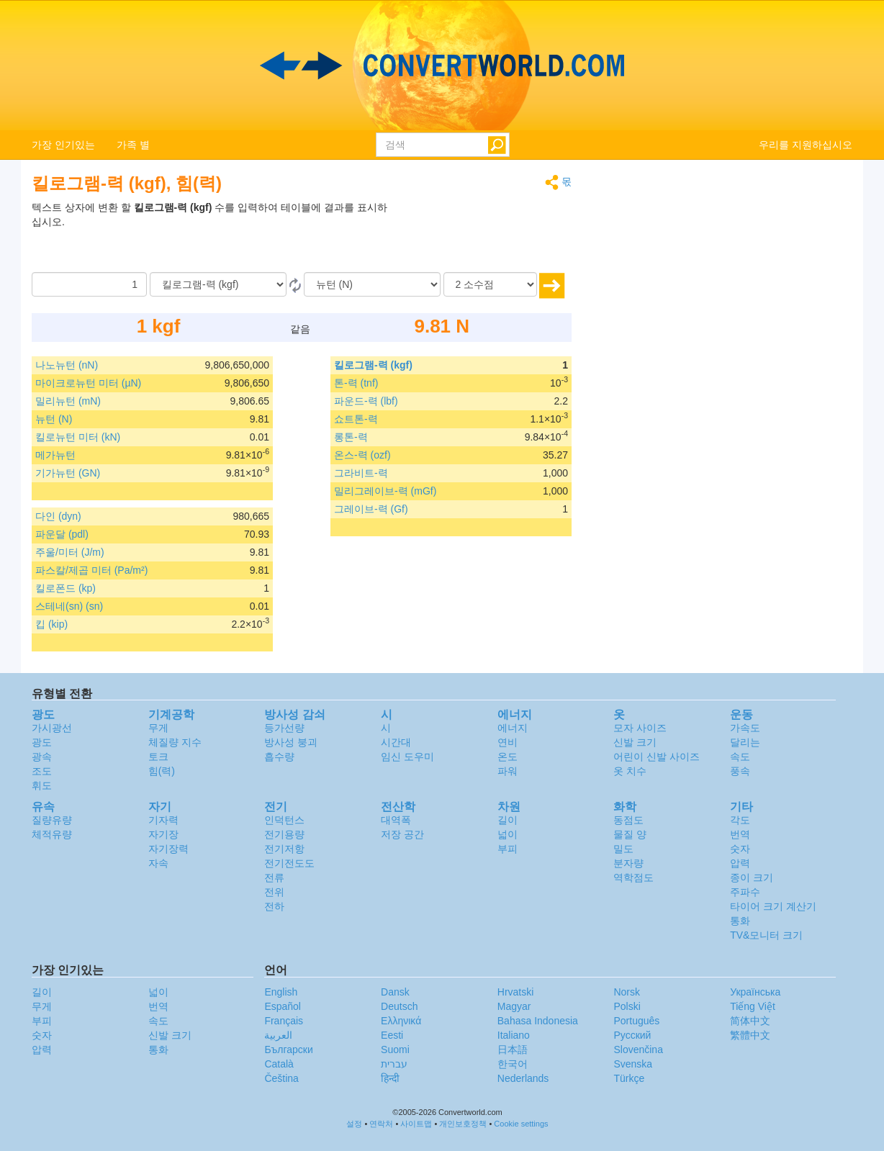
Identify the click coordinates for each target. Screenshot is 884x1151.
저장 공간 (402, 834)
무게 (158, 728)
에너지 (512, 728)
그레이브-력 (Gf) (371, 509)
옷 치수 (629, 771)
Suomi (395, 1049)
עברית (394, 1064)
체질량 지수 (175, 742)
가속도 (745, 728)
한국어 (512, 1064)
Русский (632, 1035)
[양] (89, 284)
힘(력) (161, 771)
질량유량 (52, 820)
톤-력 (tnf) (356, 383)
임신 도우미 (407, 756)
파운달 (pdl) (62, 534)
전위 (274, 892)
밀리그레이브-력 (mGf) (385, 491)
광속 (42, 756)
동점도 (628, 820)
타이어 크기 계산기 (773, 906)
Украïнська (755, 992)
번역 (740, 834)
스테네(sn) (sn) (69, 606)
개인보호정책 (463, 1123)
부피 (507, 848)
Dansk (395, 992)
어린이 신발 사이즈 (656, 756)
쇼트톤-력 (356, 419)
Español (282, 1006)
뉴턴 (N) (53, 419)
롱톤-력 (351, 437)
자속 (158, 863)
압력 (740, 863)
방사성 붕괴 (290, 742)
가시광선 (52, 728)
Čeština (281, 1078)
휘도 (42, 785)
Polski (626, 1006)
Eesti (392, 1035)
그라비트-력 (361, 473)
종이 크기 (751, 877)
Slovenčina (638, 1049)
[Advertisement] (482, 236)
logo (442, 65)
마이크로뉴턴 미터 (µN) (88, 383)
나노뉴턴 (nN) (66, 365)
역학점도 (633, 877)
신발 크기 (635, 742)
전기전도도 (289, 863)
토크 (158, 756)
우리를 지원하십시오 (805, 144)
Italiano (513, 1035)
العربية (278, 1035)
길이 (507, 820)
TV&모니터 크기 (766, 935)
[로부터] (218, 284)
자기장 (163, 834)
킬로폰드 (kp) (65, 588)
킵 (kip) (51, 624)
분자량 (628, 863)
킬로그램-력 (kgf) (373, 365)
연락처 (381, 1123)
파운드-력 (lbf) (366, 401)
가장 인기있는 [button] (63, 144)
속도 (740, 756)
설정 (354, 1123)
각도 (740, 820)
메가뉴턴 (55, 455)
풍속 (740, 771)
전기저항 (284, 848)
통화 (740, 920)
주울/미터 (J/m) (69, 552)
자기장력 (168, 848)
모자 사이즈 (640, 728)
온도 (507, 756)
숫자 (740, 848)
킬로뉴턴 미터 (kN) (77, 437)
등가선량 (284, 728)
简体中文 (750, 1020)
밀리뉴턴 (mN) (68, 401)
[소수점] (490, 284)
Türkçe (628, 1078)
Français (283, 1020)
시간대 (396, 742)
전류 (274, 877)
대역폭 (396, 820)
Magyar (514, 1006)
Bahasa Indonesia (537, 1020)
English (280, 992)
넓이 (507, 834)
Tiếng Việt (752, 1006)
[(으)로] (372, 284)
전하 (274, 906)
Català (278, 1064)
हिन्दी (390, 1078)
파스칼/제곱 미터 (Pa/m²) (91, 570)
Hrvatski (515, 992)
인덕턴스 (284, 820)
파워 (507, 771)
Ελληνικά (401, 1020)
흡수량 (279, 756)
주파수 (745, 892)
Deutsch (399, 1006)
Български (288, 1049)
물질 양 (629, 834)
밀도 (623, 848)
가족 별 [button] (133, 144)
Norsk (626, 992)
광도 (42, 742)
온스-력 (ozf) (362, 455)
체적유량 (52, 834)
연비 (507, 742)
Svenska (632, 1064)
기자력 (163, 820)
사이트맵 (416, 1123)
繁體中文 (750, 1035)
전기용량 (284, 834)
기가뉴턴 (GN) (67, 473)
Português (636, 1020)
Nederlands (523, 1078)
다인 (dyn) (58, 516)
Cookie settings (521, 1123)
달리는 (745, 742)
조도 (42, 771)
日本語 (512, 1049)
